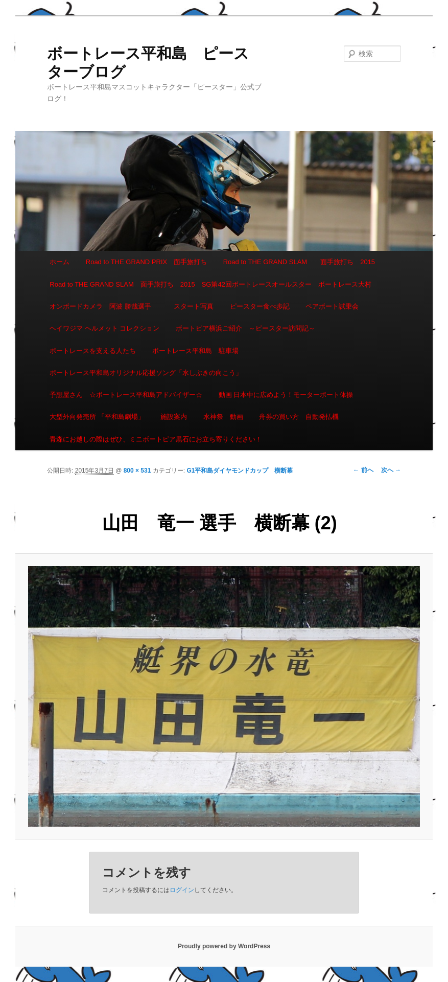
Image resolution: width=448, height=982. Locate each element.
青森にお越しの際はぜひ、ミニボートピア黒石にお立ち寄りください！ (156, 439)
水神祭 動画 (223, 416)
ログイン (182, 890)
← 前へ (363, 470)
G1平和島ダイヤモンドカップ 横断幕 (239, 470)
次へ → (391, 470)
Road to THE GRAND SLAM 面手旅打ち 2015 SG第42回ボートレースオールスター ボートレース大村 (210, 284)
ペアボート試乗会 (332, 306)
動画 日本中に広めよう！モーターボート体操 (286, 395)
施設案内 (173, 416)
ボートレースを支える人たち (93, 351)
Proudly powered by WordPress (224, 946)
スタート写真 (194, 306)
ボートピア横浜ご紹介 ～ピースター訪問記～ (245, 328)
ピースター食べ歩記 (260, 306)
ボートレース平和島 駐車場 (195, 351)
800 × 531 (137, 470)
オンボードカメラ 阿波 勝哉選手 (104, 306)
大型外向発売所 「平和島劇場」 (97, 416)
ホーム (59, 262)
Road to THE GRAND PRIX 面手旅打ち (146, 262)
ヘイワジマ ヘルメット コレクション (104, 328)
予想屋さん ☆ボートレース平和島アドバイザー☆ (126, 395)
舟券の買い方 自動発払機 (299, 416)
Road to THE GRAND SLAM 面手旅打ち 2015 (299, 262)
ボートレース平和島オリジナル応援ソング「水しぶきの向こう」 (146, 373)
